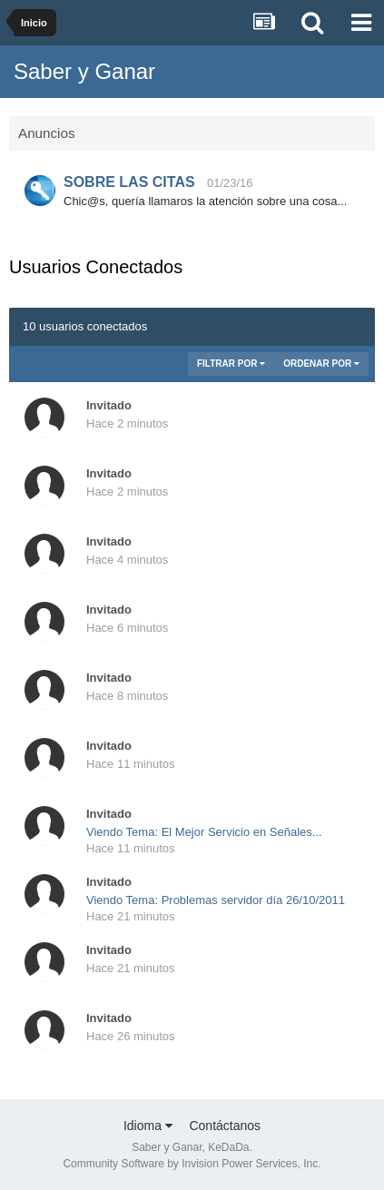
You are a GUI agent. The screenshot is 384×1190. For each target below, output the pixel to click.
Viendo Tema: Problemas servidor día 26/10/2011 (215, 900)
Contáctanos (225, 1125)
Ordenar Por (321, 364)
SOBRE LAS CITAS (129, 182)
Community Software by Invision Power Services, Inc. (191, 1163)
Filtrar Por (231, 364)
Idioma (147, 1125)
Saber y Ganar (84, 71)
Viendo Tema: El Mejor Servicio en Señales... (204, 832)
